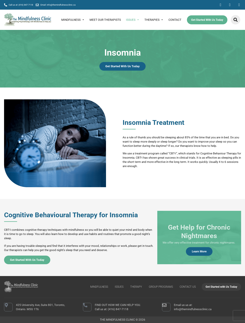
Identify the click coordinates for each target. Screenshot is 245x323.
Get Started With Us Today (207, 19)
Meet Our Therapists (105, 19)
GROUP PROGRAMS (161, 286)
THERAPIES (153, 19)
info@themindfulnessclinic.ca (192, 309)
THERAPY (136, 286)
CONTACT (174, 19)
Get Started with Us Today (221, 286)
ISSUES (132, 19)
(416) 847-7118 (118, 309)
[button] (235, 19)
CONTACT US (188, 286)
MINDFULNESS (72, 19)
